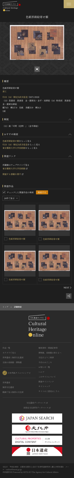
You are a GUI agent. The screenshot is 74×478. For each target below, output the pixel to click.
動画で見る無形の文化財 (13, 392)
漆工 (5, 91)
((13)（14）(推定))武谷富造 (15, 96)
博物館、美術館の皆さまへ (49, 352)
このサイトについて (47, 376)
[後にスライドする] (67, 288)
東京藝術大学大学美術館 (14, 147)
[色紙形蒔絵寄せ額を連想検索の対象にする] (5, 238)
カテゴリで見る (9, 352)
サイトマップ (44, 386)
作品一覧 (6, 347)
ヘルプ (41, 372)
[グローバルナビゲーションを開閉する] (69, 4)
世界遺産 (6, 382)
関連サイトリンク (46, 381)
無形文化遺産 (8, 387)
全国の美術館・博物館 (12, 362)
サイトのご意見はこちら (49, 391)
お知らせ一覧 (44, 367)
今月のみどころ (45, 362)
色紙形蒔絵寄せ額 (11, 140)
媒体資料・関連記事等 (48, 347)
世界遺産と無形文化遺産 (13, 357)
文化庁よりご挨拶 (46, 357)
